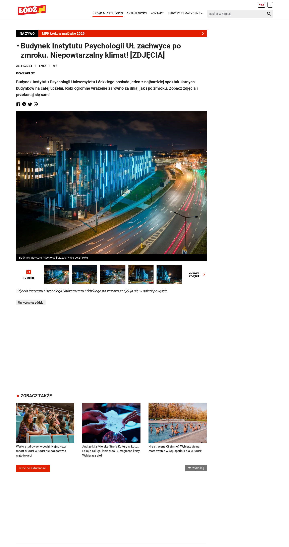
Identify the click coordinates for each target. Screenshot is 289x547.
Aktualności (137, 13)
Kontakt (157, 13)
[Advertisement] (111, 349)
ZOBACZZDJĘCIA (198, 274)
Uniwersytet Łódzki (31, 302)
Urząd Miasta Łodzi (108, 13)
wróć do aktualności (33, 468)
